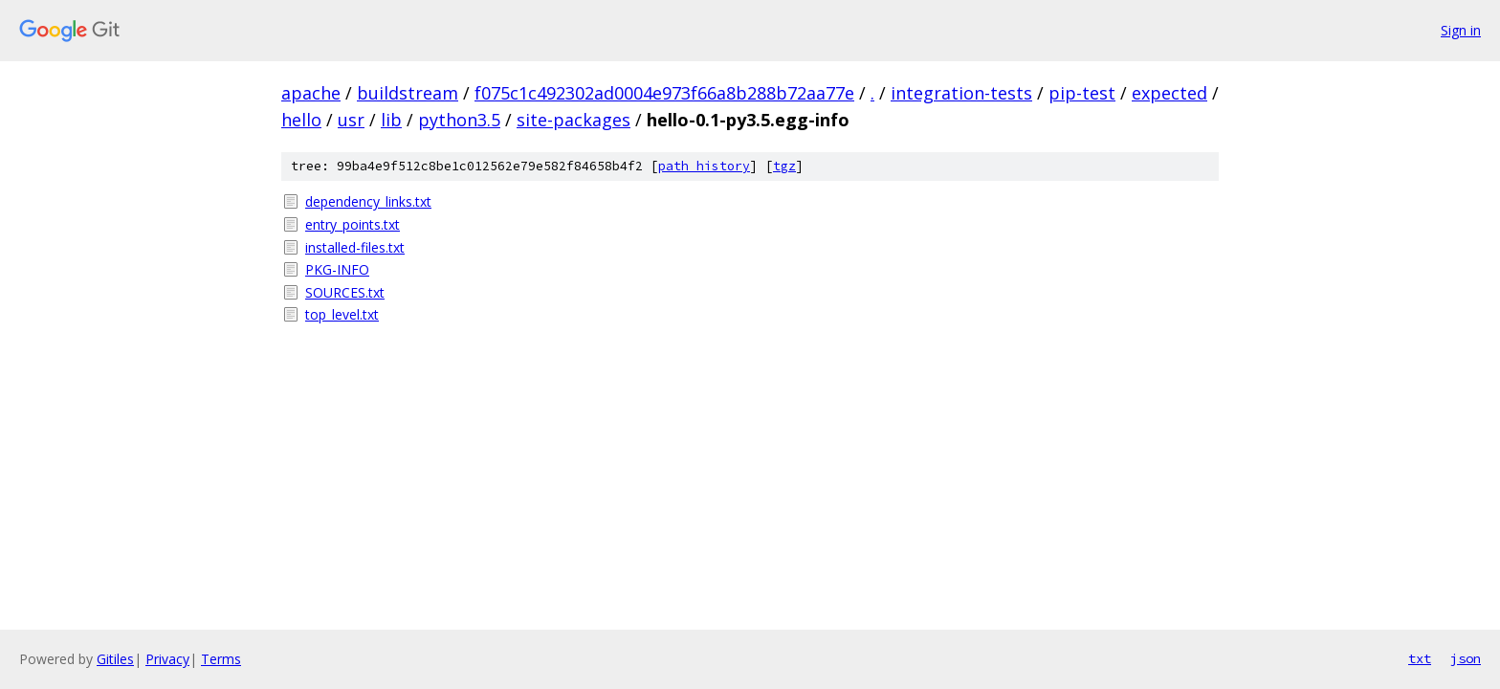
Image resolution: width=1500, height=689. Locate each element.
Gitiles (115, 659)
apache (311, 92)
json (1465, 658)
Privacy (167, 659)
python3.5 (459, 119)
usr (351, 119)
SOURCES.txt (345, 292)
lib (391, 119)
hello (301, 119)
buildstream (407, 92)
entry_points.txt (352, 224)
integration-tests (961, 92)
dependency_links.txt (368, 201)
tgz (784, 166)
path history (704, 166)
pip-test (1081, 92)
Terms (221, 659)
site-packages (573, 119)
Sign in (1461, 30)
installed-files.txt (355, 247)
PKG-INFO (337, 269)
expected (1169, 92)
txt (1419, 658)
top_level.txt (342, 314)
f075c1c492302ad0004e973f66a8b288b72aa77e (664, 92)
